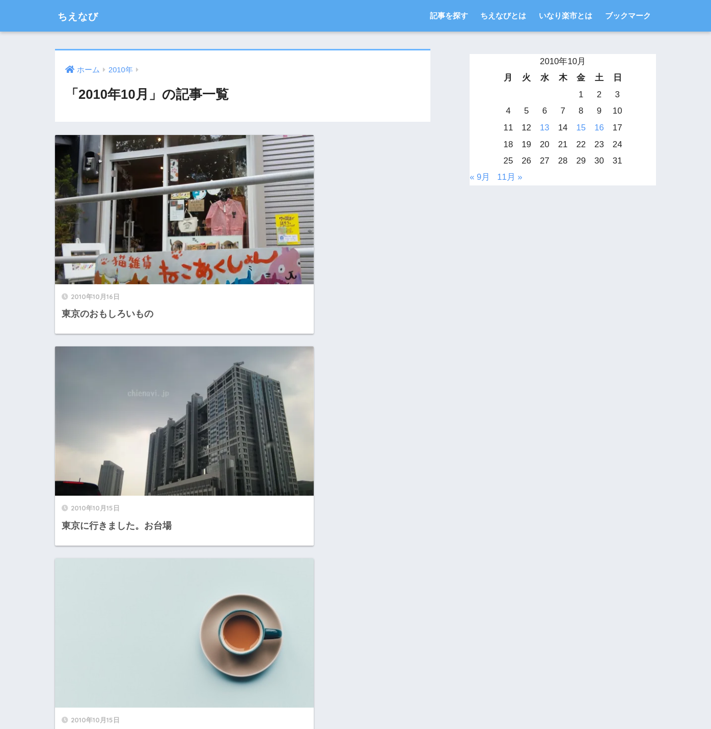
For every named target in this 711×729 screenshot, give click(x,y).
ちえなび (83, 15)
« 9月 (480, 177)
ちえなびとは (503, 15)
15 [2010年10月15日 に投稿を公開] (581, 127)
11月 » (510, 177)
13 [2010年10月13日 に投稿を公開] (545, 127)
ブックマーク (628, 15)
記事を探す (449, 15)
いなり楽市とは (565, 15)
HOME (355, 686)
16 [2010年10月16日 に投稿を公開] (599, 127)
